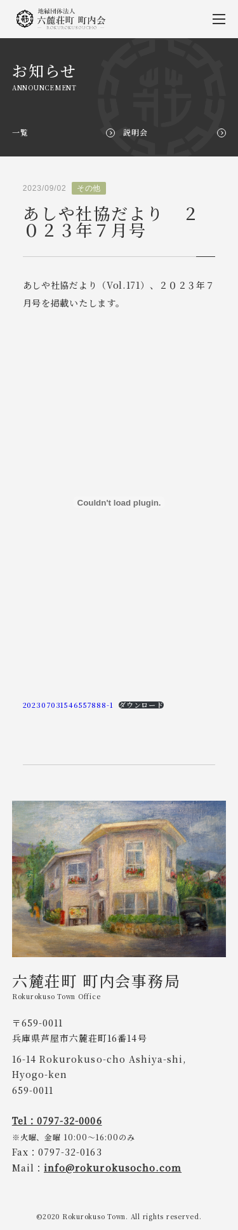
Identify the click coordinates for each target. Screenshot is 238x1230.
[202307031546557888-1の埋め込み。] (119, 502)
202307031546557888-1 (68, 705)
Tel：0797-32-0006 (57, 1120)
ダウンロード (141, 704)
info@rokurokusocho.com (113, 1167)
